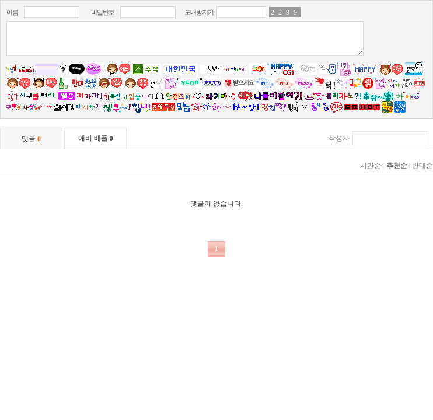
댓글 (31, 139)
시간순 (370, 166)
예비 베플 (95, 138)
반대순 (422, 166)
